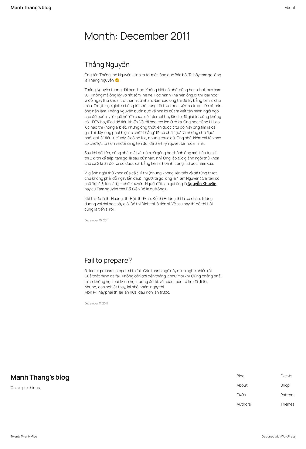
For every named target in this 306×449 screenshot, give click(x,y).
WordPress (288, 436)
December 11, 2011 (96, 303)
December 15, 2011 (97, 220)
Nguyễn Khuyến (202, 183)
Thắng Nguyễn (107, 64)
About (290, 7)
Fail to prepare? (108, 260)
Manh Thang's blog (31, 7)
